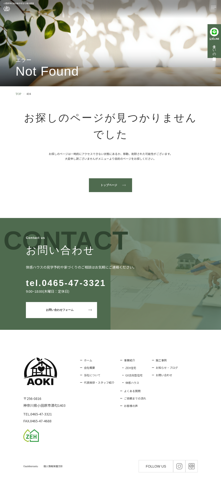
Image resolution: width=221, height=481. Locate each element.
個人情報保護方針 (53, 466)
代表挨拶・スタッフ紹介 (99, 382)
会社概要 (89, 368)
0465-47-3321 (74, 283)
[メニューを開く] (214, 7)
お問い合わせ (164, 375)
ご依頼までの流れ (135, 398)
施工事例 (161, 360)
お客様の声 (131, 406)
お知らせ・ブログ (167, 368)
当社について (92, 375)
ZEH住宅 (130, 368)
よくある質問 (132, 391)
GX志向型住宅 (134, 375)
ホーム (88, 360)
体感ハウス (132, 383)
